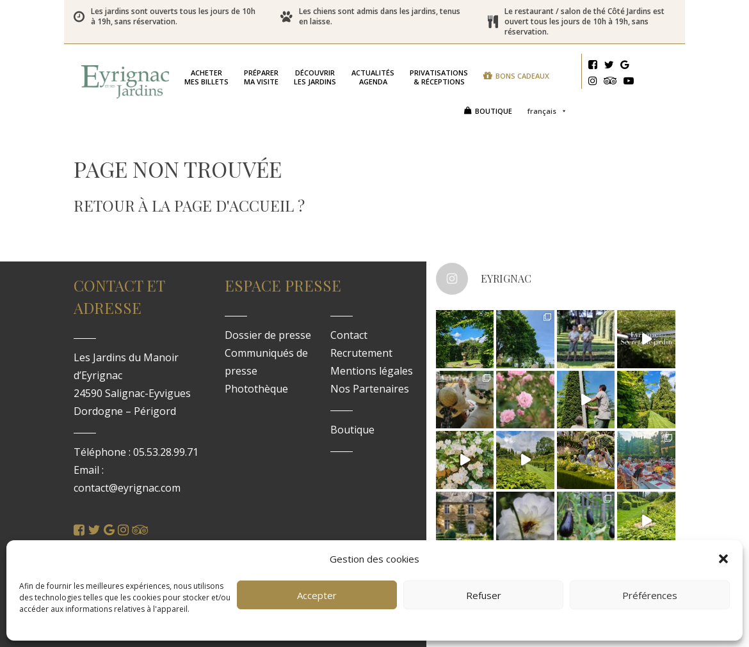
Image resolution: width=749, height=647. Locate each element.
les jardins (315, 74)
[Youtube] (629, 82)
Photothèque (256, 382)
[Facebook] (592, 66)
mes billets (206, 74)
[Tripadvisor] (610, 82)
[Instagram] (592, 82)
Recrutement (361, 346)
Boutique (493, 104)
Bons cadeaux (223, 104)
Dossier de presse (268, 329)
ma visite (261, 74)
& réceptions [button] (439, 74)
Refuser (483, 595)
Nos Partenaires (369, 382)
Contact (348, 329)
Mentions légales (371, 364)
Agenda (372, 74)
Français (547, 76)
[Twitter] (609, 66)
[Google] (624, 66)
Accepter (317, 595)
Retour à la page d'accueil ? (189, 199)
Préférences (649, 595)
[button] (723, 558)
